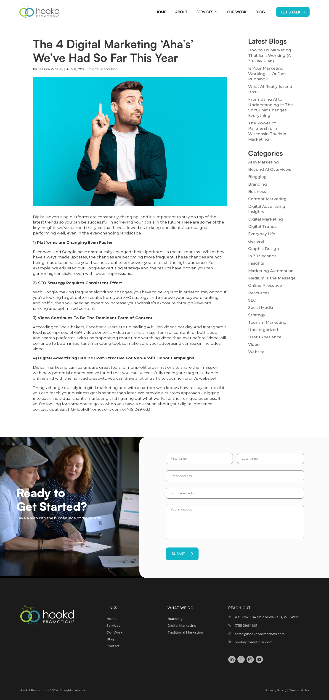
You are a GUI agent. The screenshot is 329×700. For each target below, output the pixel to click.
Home (160, 12)
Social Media (260, 307)
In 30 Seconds (262, 256)
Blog (260, 12)
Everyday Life (261, 234)
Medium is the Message (272, 278)
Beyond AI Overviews (269, 169)
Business (257, 191)
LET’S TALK (290, 12)
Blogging (257, 176)
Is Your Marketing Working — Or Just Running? (267, 74)
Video (254, 344)
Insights (256, 263)
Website (256, 352)
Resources (258, 293)
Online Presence (265, 285)
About (181, 12)
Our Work (236, 12)
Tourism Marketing (267, 322)
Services (204, 12)
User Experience (264, 337)
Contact (112, 646)
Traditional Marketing (185, 632)
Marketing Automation (271, 270)
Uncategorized (263, 329)
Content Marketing (267, 199)
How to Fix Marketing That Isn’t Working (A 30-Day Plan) (269, 55)
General (256, 241)
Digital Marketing (103, 69)
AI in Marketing (263, 162)
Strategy (256, 315)
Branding (257, 184)
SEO (252, 300)
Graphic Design (263, 248)
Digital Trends (262, 226)
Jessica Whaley (50, 69)
